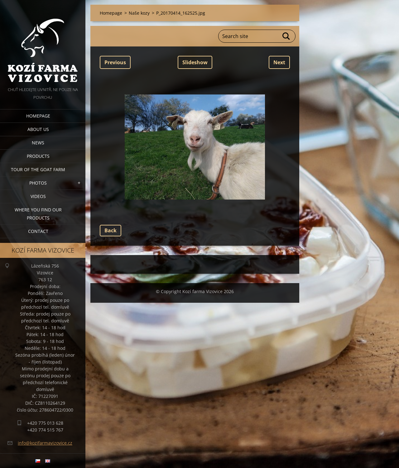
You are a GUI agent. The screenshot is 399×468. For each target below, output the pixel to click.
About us (38, 129)
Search (286, 36)
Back (110, 230)
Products (38, 156)
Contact (38, 231)
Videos (38, 196)
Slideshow (195, 62)
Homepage (38, 116)
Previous (115, 62)
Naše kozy (139, 13)
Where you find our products (38, 214)
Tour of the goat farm (38, 169)
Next (279, 62)
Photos (38, 183)
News (38, 143)
